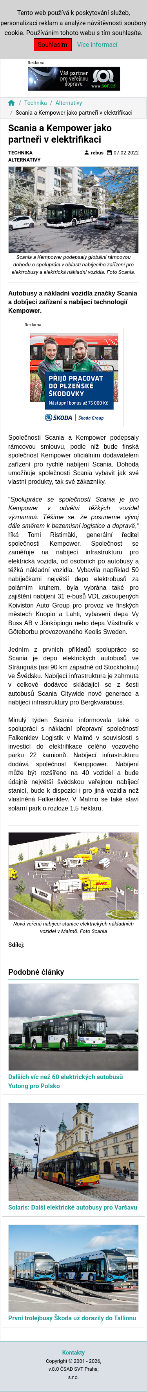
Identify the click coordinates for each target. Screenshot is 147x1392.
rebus (93, 152)
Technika (35, 103)
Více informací (97, 44)
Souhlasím (52, 44)
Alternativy (68, 103)
